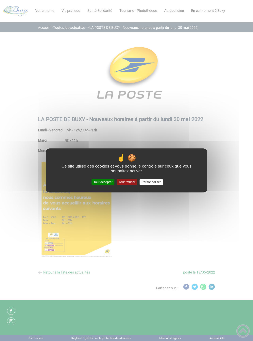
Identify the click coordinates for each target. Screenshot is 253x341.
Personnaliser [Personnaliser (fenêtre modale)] (151, 182)
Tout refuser (127, 182)
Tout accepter (102, 182)
